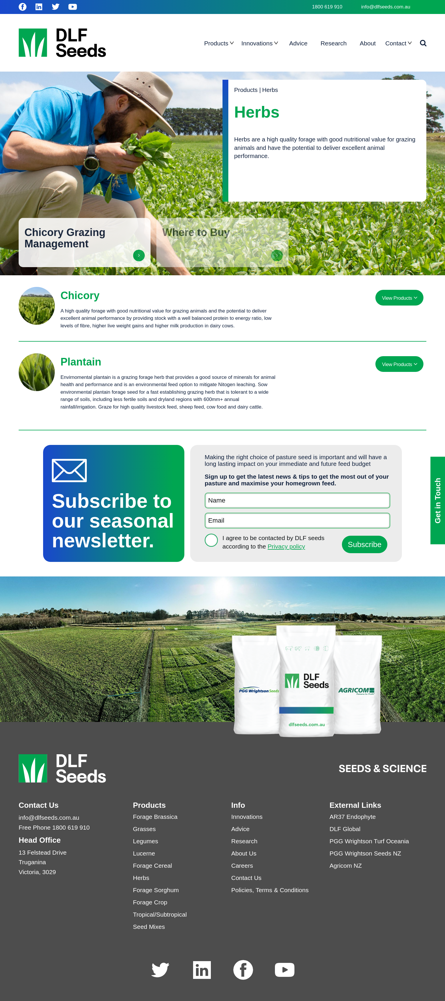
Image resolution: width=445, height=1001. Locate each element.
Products (245, 90)
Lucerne (144, 853)
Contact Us (246, 877)
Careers (242, 865)
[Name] (297, 500)
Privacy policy (286, 546)
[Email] (297, 520)
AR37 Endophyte (353, 816)
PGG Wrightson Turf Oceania (369, 841)
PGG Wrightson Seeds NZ (365, 853)
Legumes (145, 841)
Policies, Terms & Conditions (270, 890)
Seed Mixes (149, 926)
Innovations (246, 816)
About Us (243, 853)
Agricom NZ (346, 865)
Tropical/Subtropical (160, 914)
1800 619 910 (327, 7)
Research (244, 841)
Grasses (144, 829)
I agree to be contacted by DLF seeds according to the (273, 542)
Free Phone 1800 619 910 (54, 827)
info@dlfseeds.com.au (385, 7)
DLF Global (345, 829)
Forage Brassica (155, 816)
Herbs (270, 90)
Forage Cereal (152, 865)
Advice (240, 829)
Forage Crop (150, 902)
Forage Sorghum (156, 890)
